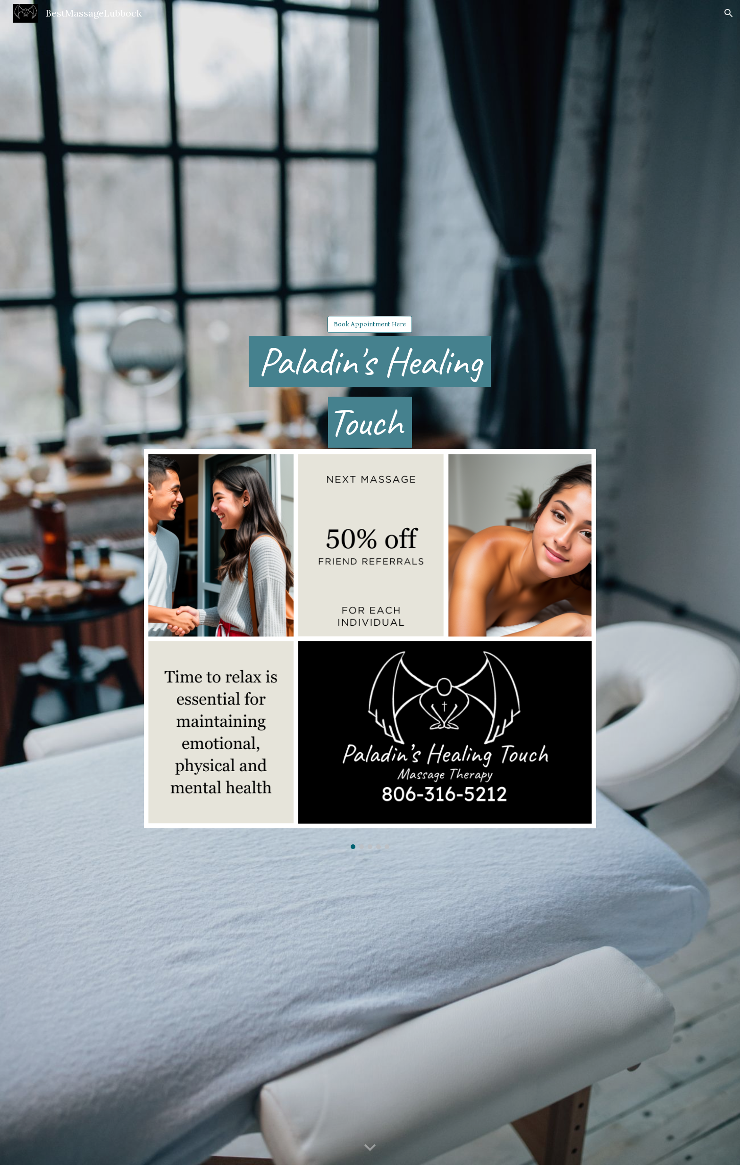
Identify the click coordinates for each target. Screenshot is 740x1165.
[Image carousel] (370, 649)
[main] (370, 391)
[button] (728, 13)
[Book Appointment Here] (370, 324)
